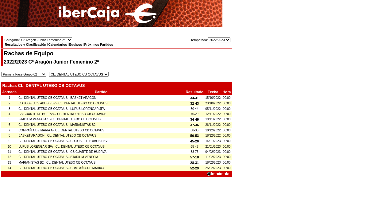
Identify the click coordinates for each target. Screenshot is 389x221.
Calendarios (57, 44)
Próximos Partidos (98, 44)
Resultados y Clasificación (25, 44)
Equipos (75, 44)
